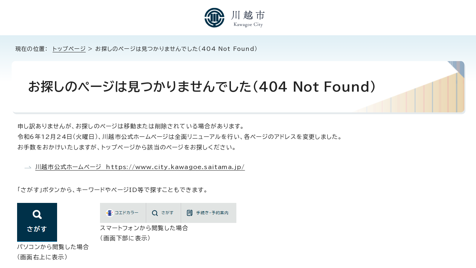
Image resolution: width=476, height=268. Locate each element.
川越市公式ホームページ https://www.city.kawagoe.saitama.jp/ (140, 167)
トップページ (69, 49)
